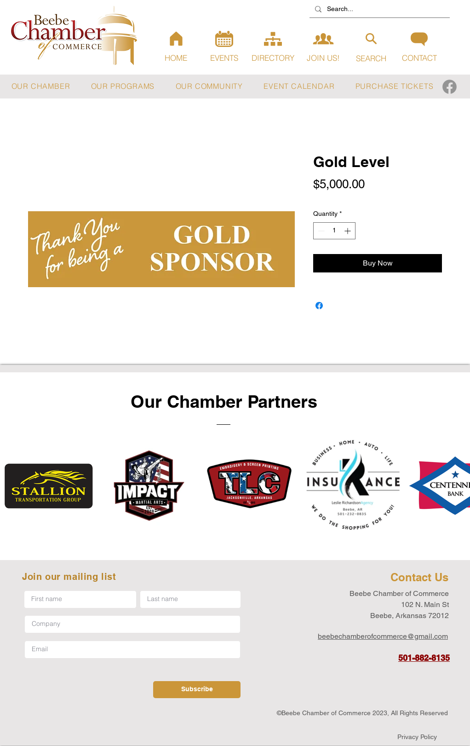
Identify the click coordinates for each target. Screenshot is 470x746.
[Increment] (348, 231)
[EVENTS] (224, 46)
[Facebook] (449, 86)
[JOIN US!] (323, 45)
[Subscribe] (197, 689)
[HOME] (176, 46)
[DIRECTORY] (273, 46)
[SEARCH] (371, 47)
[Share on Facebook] (319, 305)
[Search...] (378, 9)
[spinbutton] (334, 231)
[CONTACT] (419, 46)
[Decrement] (320, 231)
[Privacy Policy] (417, 737)
